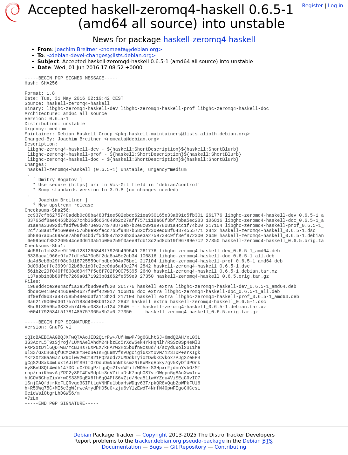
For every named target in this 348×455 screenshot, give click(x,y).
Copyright (154, 435)
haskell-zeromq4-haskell (209, 39)
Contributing (230, 447)
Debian (82, 435)
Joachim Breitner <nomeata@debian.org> (108, 49)
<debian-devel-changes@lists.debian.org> (101, 55)
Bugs (155, 447)
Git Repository (188, 447)
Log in (335, 6)
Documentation (121, 447)
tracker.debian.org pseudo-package (180, 441)
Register (312, 6)
